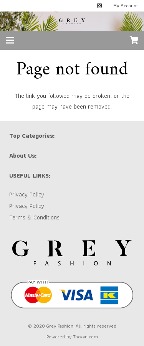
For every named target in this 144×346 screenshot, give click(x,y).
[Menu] (10, 40)
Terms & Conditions (34, 217)
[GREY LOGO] (72, 21)
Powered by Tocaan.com (72, 337)
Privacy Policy (26, 194)
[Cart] (134, 40)
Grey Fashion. (60, 326)
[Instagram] (100, 6)
